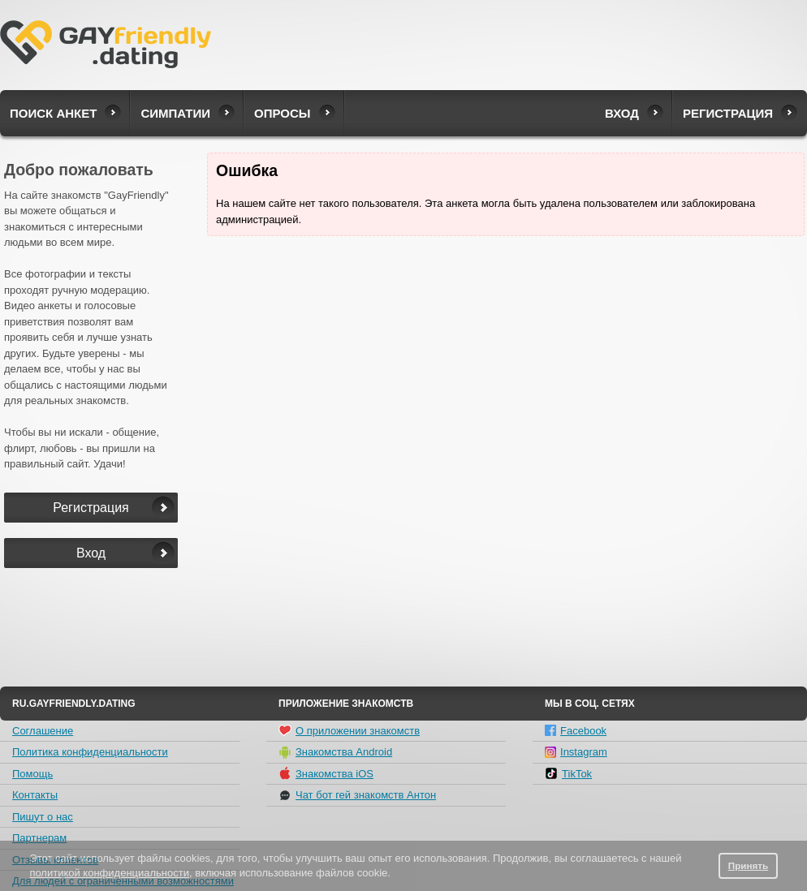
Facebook (575, 731)
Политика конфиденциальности (90, 752)
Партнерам (39, 838)
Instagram (576, 752)
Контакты (35, 795)
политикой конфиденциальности (109, 873)
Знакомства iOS (325, 773)
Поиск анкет (53, 113)
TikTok (568, 773)
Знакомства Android (335, 752)
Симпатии (175, 113)
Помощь (32, 774)
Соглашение (42, 731)
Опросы (282, 113)
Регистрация (728, 113)
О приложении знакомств (349, 730)
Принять (748, 865)
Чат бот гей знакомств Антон (357, 795)
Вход (622, 113)
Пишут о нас (42, 817)
